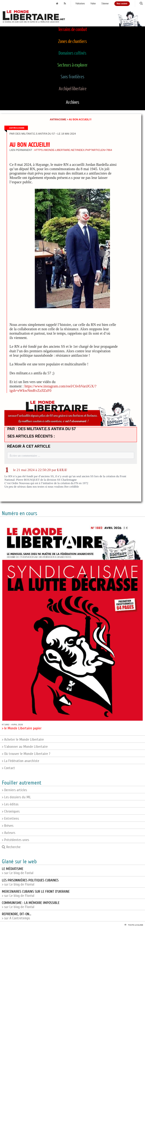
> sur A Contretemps (16, 916)
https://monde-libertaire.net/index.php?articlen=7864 (73, 150)
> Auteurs (8, 833)
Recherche (11, 847)
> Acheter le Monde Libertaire (23, 739)
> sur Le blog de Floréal (30, 882)
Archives (72, 102)
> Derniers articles (14, 790)
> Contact (8, 768)
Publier (93, 4)
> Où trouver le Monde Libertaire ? (26, 754)
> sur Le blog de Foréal (17, 871)
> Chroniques (11, 811)
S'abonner (105, 4)
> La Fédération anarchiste (20, 761)
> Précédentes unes (15, 840)
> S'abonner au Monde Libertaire (25, 747)
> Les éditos (10, 804)
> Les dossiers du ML (16, 797)
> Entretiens (10, 818)
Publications (80, 4)
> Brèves (7, 826)
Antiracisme (58, 119)
